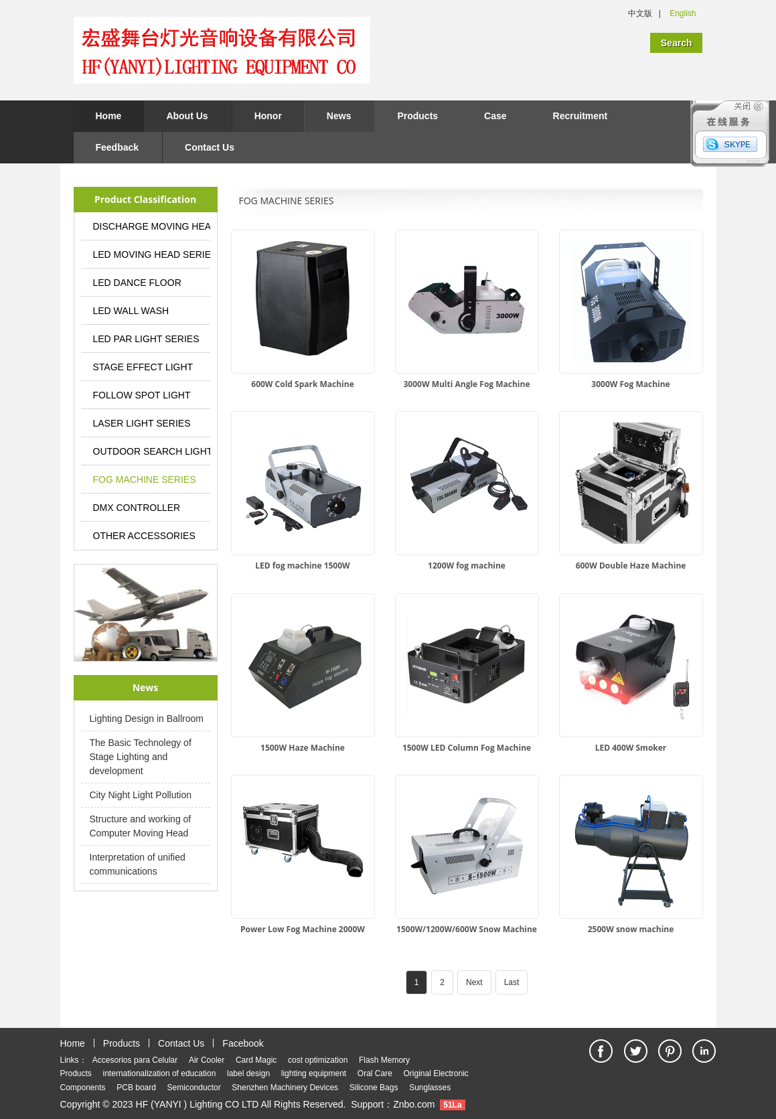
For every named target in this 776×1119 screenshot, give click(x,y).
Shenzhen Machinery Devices (285, 1087)
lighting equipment (313, 1073)
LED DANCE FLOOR (137, 282)
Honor (268, 115)
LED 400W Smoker (631, 747)
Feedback (117, 147)
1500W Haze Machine (302, 747)
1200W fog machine (467, 565)
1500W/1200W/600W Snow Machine (466, 929)
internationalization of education (159, 1073)
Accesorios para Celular (134, 1060)
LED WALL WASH (131, 310)
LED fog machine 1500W (302, 565)
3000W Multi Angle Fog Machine (467, 384)
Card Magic (256, 1060)
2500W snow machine (631, 929)
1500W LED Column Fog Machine (466, 747)
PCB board (136, 1087)
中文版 (640, 13)
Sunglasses (430, 1087)
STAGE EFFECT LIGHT (143, 367)
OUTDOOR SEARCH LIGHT (151, 451)
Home (109, 115)
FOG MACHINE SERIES (144, 479)
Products (417, 115)
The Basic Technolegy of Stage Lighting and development (140, 756)
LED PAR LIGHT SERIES (146, 338)
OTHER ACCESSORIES (144, 535)
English (683, 13)
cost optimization (317, 1060)
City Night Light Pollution (141, 795)
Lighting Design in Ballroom (147, 718)
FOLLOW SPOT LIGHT (142, 395)
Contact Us (209, 147)
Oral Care (375, 1073)
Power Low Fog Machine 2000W (302, 929)
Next (474, 982)
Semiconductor (194, 1087)
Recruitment (580, 115)
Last (512, 982)
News (339, 115)
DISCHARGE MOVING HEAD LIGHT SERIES (151, 226)
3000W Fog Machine (630, 384)
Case (495, 115)
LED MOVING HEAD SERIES (151, 254)
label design (248, 1073)
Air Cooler (206, 1060)
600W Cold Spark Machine (302, 384)
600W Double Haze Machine (631, 565)
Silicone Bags (374, 1087)
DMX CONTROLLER (137, 507)
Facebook (242, 1043)
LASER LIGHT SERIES (142, 423)
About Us (187, 115)
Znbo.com (414, 1104)
